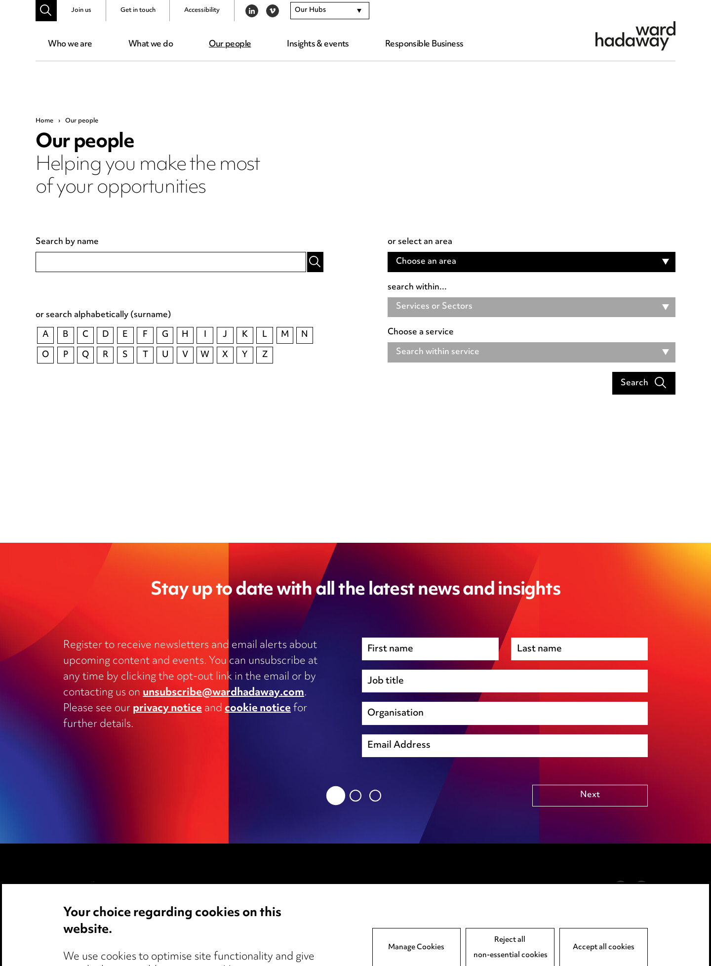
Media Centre (90, 886)
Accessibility (202, 10)
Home (44, 121)
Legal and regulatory (223, 934)
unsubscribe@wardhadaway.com (223, 693)
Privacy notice (210, 886)
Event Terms (327, 902)
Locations (82, 918)
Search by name (67, 242)
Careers (78, 934)
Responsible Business (424, 44)
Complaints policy (337, 934)
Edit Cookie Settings (223, 918)
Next (590, 795)
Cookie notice (210, 902)
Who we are (70, 44)
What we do (150, 44)
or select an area (420, 242)
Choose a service (421, 332)
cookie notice (258, 709)
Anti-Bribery (327, 886)
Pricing (76, 902)
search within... (417, 288)
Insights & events (318, 44)
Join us (81, 10)
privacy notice (167, 709)
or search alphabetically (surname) (103, 315)
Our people (230, 44)
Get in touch (138, 10)
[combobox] (329, 11)
